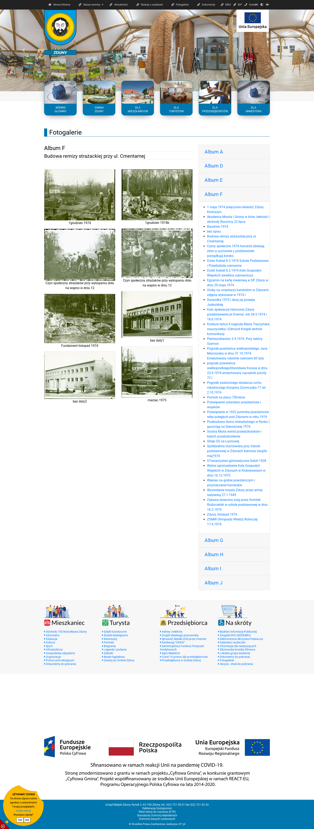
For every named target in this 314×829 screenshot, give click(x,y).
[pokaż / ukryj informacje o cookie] (5, 824)
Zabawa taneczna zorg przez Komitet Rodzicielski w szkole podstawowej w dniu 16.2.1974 (237, 504)
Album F (213, 194)
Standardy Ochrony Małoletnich (157, 815)
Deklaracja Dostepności (157, 808)
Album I (213, 568)
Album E (214, 180)
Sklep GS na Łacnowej (223, 441)
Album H (214, 554)
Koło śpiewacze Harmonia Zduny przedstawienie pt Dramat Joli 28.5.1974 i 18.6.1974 (237, 314)
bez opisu (214, 231)
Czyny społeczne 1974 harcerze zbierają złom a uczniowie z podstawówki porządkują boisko (235, 251)
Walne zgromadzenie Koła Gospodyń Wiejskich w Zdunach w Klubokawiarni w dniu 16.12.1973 (236, 470)
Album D (214, 166)
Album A (214, 152)
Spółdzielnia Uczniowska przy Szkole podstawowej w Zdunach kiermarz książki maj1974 (237, 451)
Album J (213, 583)
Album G (214, 540)
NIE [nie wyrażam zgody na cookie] (27, 819)
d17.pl (181, 824)
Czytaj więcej (23, 810)
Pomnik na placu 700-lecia (226, 397)
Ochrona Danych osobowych (157, 819)
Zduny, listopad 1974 (222, 514)
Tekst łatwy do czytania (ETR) (157, 812)
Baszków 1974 (217, 226)
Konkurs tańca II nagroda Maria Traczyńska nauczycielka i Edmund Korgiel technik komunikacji (238, 329)
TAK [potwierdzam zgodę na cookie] (20, 819)
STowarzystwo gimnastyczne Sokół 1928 (236, 461)
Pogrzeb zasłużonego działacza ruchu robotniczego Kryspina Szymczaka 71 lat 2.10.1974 (236, 387)
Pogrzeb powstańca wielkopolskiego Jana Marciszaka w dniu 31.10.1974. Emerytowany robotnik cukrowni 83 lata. (237, 353)
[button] (23, 50)
